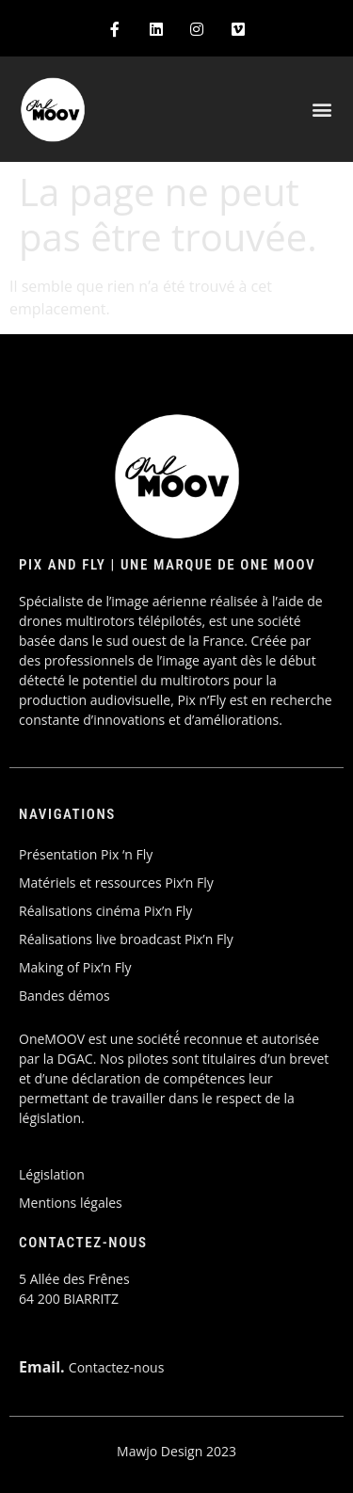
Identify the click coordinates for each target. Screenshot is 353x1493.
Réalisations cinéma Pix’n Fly (105, 911)
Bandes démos (64, 995)
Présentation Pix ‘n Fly (85, 854)
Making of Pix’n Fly (75, 967)
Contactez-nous (117, 1367)
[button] (322, 109)
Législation (52, 1174)
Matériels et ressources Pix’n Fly (116, 882)
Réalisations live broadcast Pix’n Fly (126, 939)
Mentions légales (70, 1203)
